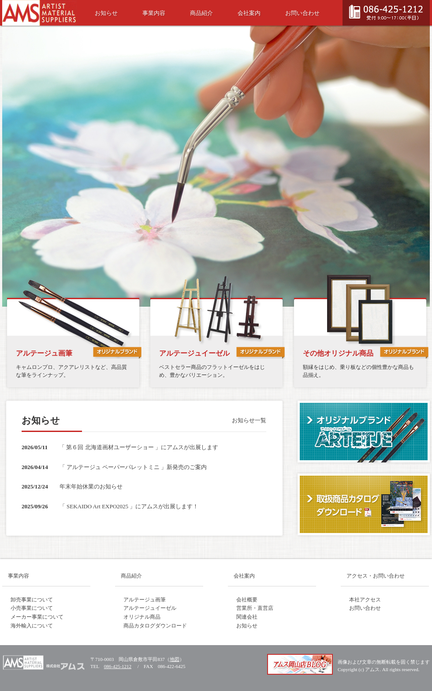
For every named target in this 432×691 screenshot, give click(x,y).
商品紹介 (201, 13)
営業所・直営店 (254, 608)
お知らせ (106, 13)
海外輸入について (32, 626)
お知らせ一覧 (249, 420)
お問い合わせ (302, 13)
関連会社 (246, 617)
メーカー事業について (37, 617)
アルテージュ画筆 (44, 353)
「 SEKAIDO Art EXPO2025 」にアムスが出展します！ (129, 506)
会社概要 (246, 600)
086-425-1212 (117, 666)
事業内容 (153, 13)
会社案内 (249, 13)
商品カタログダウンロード (155, 626)
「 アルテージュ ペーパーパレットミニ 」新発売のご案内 (133, 467)
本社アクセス (365, 600)
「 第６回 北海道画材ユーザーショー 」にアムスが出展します (138, 447)
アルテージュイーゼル (194, 353)
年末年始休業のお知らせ (91, 486)
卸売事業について (32, 600)
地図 (174, 659)
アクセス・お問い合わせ (375, 576)
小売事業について (32, 608)
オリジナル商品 (141, 617)
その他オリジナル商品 (338, 353)
